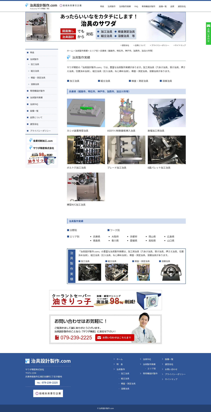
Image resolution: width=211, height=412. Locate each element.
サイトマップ (171, 379)
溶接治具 (167, 81)
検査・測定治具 (140, 81)
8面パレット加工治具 (159, 167)
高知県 (152, 240)
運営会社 (182, 6)
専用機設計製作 (148, 6)
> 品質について (139, 45)
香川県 (115, 240)
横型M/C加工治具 (76, 204)
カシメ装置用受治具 (77, 130)
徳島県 (96, 240)
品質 (172, 6)
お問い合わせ (171, 369)
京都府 (133, 236)
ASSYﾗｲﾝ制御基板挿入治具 (121, 130)
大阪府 (115, 236)
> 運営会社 (125, 45)
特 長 (120, 364)
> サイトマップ (180, 45)
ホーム (120, 359)
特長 (102, 6)
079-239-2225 (47, 382)
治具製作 (111, 6)
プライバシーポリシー (40, 130)
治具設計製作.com (41, 5)
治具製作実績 (125, 6)
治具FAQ (34, 104)
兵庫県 (96, 236)
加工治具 (74, 81)
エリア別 (74, 236)
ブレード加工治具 (116, 167)
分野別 (73, 230)
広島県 (170, 236)
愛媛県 (133, 240)
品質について (36, 117)
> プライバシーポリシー (159, 45)
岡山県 (152, 236)
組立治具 (105, 81)
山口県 (170, 240)
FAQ (136, 6)
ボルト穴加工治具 (76, 167)
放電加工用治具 (156, 130)
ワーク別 (115, 230)
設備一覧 (163, 6)
